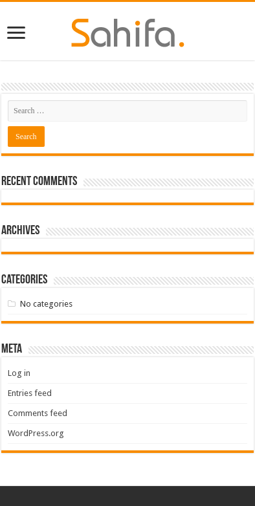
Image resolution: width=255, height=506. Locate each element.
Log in (19, 373)
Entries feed (30, 393)
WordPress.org (36, 433)
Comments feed (37, 413)
